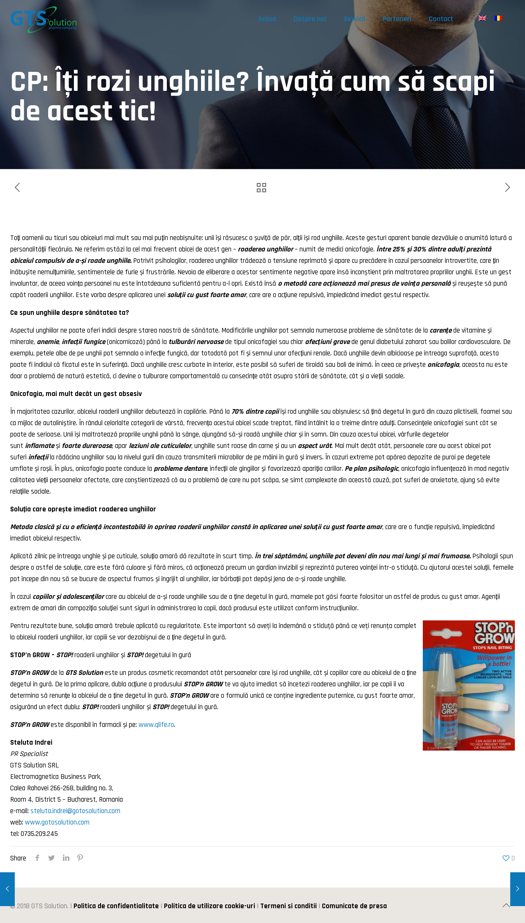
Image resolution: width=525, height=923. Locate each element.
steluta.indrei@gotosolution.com (75, 811)
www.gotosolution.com (57, 822)
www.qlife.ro (156, 724)
